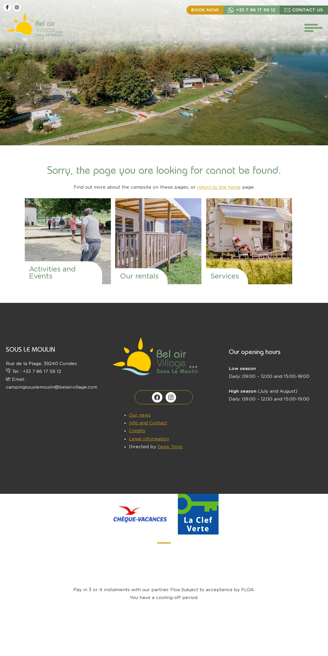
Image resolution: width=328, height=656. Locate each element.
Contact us (307, 10)
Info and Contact (148, 423)
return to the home (219, 187)
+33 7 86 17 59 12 (255, 10)
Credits (137, 431)
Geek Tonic (170, 447)
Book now (205, 10)
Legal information (149, 439)
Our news (140, 415)
